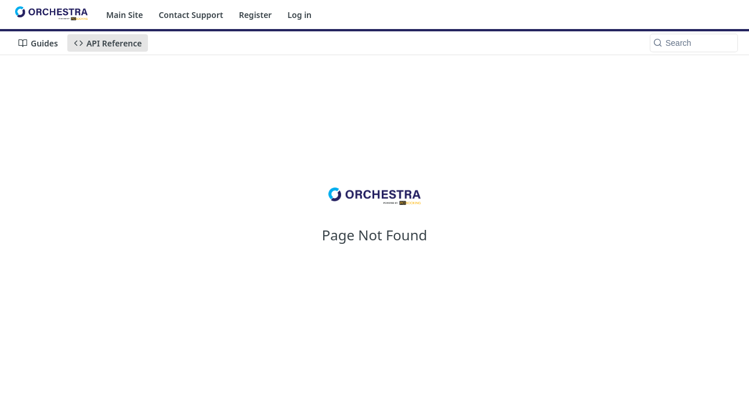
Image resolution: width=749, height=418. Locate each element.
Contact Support (190, 14)
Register (255, 14)
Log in (299, 14)
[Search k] (693, 43)
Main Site (124, 14)
